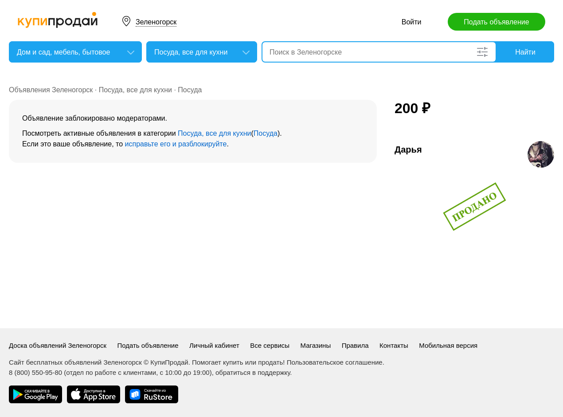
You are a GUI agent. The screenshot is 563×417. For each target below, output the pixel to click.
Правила (355, 345)
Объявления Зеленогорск (51, 90)
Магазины (316, 345)
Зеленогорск (156, 22)
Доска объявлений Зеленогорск (57, 345)
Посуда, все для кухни (135, 90)
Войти (412, 22)
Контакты (393, 345)
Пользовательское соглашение (335, 362)
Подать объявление (496, 22)
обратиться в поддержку (252, 372)
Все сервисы (269, 345)
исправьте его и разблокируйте (176, 144)
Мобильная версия (448, 345)
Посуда (190, 90)
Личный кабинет (214, 345)
